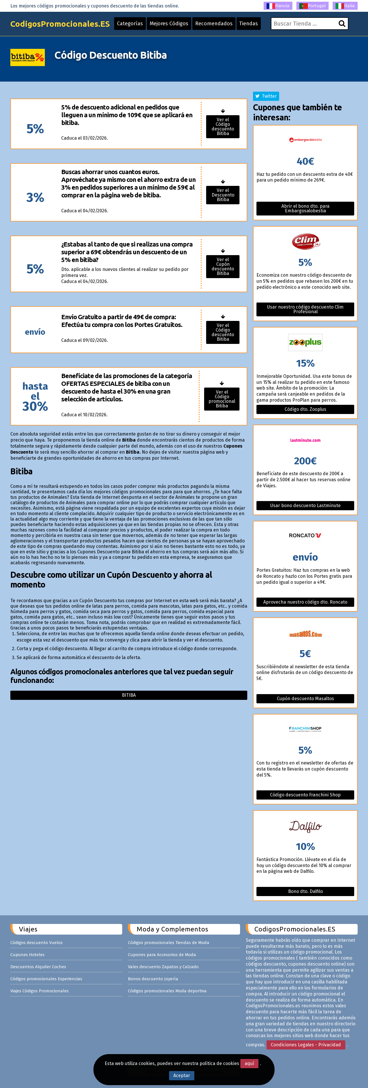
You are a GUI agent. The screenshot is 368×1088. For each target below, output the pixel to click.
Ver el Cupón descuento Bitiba (223, 266)
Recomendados (214, 23)
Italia (345, 6)
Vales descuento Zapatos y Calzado (163, 966)
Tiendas (248, 23)
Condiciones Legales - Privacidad (306, 1044)
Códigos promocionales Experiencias (46, 978)
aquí (249, 1063)
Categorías (130, 23)
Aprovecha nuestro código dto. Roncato (305, 602)
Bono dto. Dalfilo (305, 891)
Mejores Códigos (169, 23)
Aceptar (181, 1075)
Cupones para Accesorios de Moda (162, 954)
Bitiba (129, 695)
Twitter (266, 96)
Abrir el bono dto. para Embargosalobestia (305, 208)
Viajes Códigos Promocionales (39, 990)
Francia (278, 6)
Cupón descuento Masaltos (305, 698)
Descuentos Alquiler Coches (38, 966)
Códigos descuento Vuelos (36, 942)
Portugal (312, 6)
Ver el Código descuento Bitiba (223, 126)
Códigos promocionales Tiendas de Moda (168, 942)
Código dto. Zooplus (305, 409)
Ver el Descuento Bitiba (223, 195)
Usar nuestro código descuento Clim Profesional (305, 309)
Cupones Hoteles (27, 954)
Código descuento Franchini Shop (305, 795)
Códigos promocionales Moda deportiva (167, 990)
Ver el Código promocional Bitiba (221, 399)
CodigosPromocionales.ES (60, 23)
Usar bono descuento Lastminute (305, 505)
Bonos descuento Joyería (153, 978)
